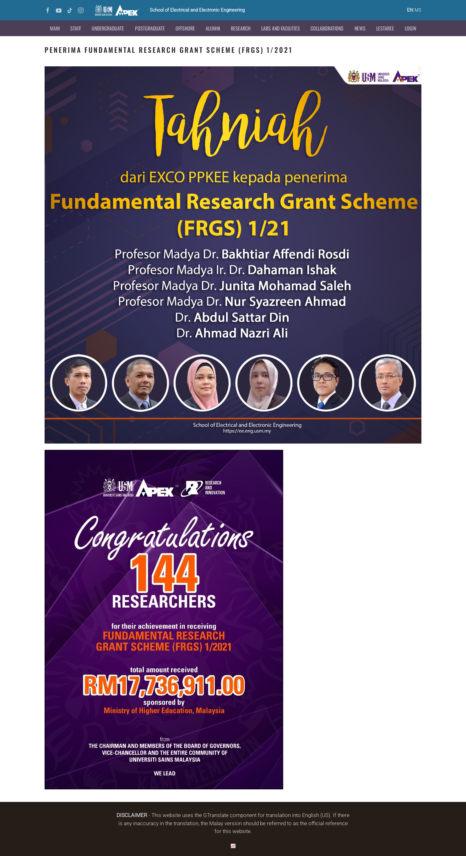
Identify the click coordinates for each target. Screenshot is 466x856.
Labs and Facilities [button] (280, 28)
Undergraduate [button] (108, 28)
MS (418, 10)
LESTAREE (385, 28)
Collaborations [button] (327, 28)
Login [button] (410, 28)
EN (410, 10)
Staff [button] (75, 28)
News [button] (360, 28)
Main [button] (55, 28)
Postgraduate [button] (150, 28)
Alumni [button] (213, 28)
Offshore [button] (185, 28)
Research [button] (241, 28)
